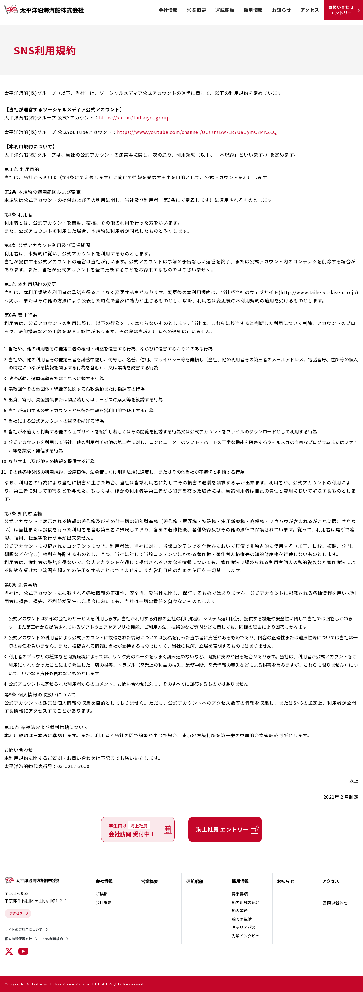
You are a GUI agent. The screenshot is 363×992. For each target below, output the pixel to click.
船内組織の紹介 (245, 902)
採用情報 (253, 10)
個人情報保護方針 (18, 938)
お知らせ (281, 10)
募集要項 (240, 894)
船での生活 (242, 919)
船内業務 (240, 910)
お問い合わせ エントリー (341, 10)
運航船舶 (225, 10)
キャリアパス (244, 927)
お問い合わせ (335, 902)
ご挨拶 (101, 894)
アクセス (309, 10)
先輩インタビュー (247, 935)
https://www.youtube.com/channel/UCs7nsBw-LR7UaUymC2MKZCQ (197, 132)
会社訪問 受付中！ (132, 829)
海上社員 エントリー (222, 829)
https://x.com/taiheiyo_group (134, 117)
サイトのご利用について (23, 929)
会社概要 (103, 902)
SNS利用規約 (52, 938)
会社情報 (168, 10)
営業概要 (196, 10)
